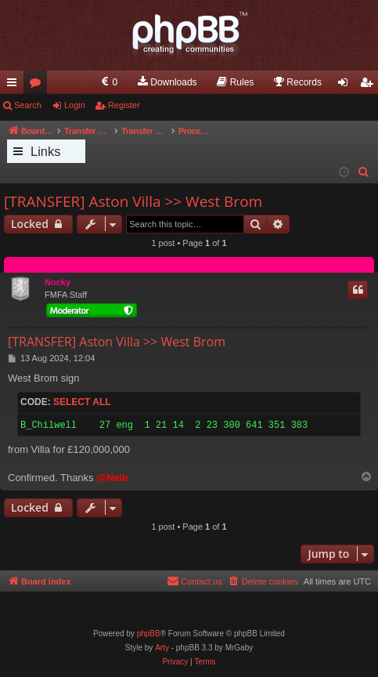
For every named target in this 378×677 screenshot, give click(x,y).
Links (46, 151)
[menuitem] (108, 82)
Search (27, 105)
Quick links (14, 85)
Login (74, 105)
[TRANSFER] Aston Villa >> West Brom (133, 201)
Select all (82, 401)
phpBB (148, 633)
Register (124, 105)
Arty (162, 647)
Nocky (57, 282)
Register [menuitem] (370, 85)
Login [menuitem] (346, 85)
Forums (38, 85)
